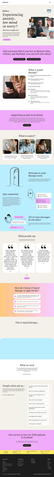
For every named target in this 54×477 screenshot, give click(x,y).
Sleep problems (5, 468)
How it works (20, 462)
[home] (5, 2)
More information (7, 39)
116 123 (20, 453)
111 (28, 453)
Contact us (49, 462)
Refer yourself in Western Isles (19, 59)
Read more (27, 278)
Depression (4, 462)
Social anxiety (5, 469)
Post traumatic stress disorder (7, 465)
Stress (4, 471)
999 (43, 453)
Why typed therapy (21, 461)
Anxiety (4, 461)
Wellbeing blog (20, 465)
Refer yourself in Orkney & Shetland (34, 59)
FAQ (48, 461)
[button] (49, 2)
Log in (48, 465)
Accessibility (49, 468)
